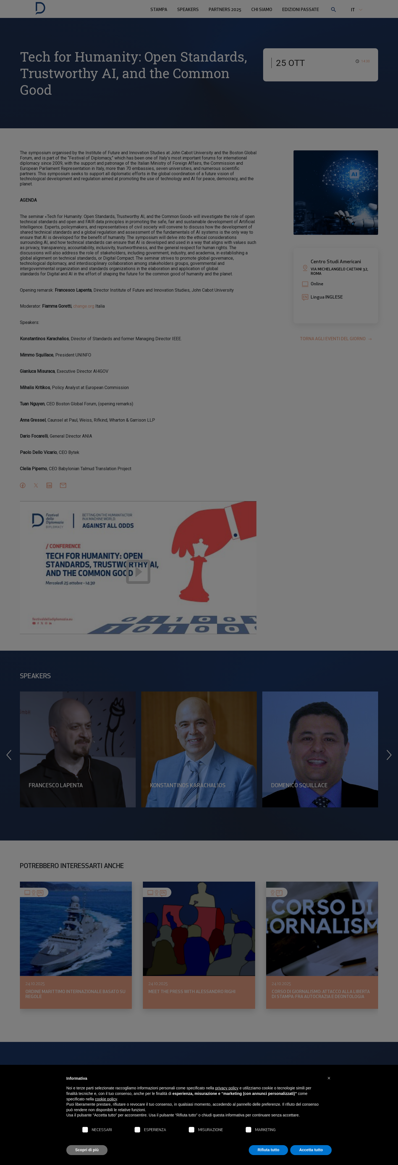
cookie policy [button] (106, 1099)
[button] (328, 1078)
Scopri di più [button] (87, 1150)
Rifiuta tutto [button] (268, 1150)
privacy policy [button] (227, 1088)
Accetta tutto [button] (311, 1150)
